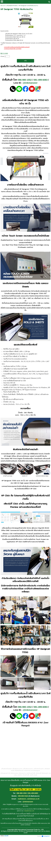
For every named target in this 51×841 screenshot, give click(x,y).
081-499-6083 (41, 80)
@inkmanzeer (30, 83)
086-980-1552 (25, 80)
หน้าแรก (3, 5)
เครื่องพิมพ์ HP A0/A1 (11, 5)
